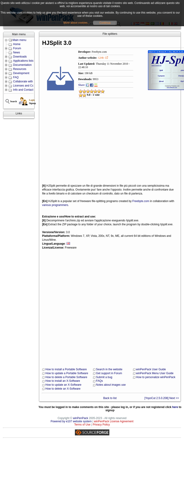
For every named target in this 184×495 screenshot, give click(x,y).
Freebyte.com (140, 201)
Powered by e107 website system (71, 421)
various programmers (55, 205)
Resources (19, 69)
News (16, 52)
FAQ (16, 77)
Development (21, 73)
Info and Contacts (24, 89)
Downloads (20, 56)
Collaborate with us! (25, 81)
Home (16, 44)
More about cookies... (76, 22)
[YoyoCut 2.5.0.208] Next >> (161, 398)
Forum (17, 48)
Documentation (22, 65)
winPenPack (80, 418)
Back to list (110, 398)
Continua (104, 22)
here (175, 407)
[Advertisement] (68, 144)
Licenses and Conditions (28, 85)
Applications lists (23, 60)
